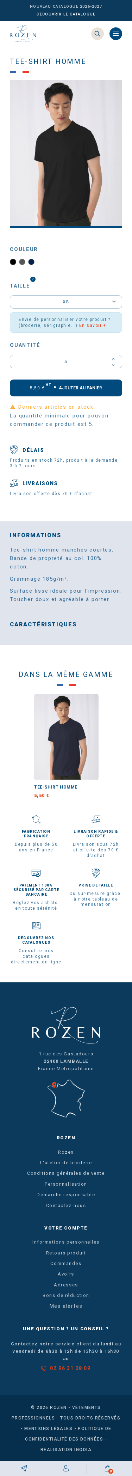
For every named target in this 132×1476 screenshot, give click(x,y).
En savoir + (92, 325)
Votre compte (66, 1228)
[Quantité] (66, 361)
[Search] (97, 33)
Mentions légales (48, 1428)
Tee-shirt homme (55, 787)
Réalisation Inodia (66, 1449)
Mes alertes (66, 1306)
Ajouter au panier (66, 387)
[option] (66, 154)
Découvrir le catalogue (66, 14)
